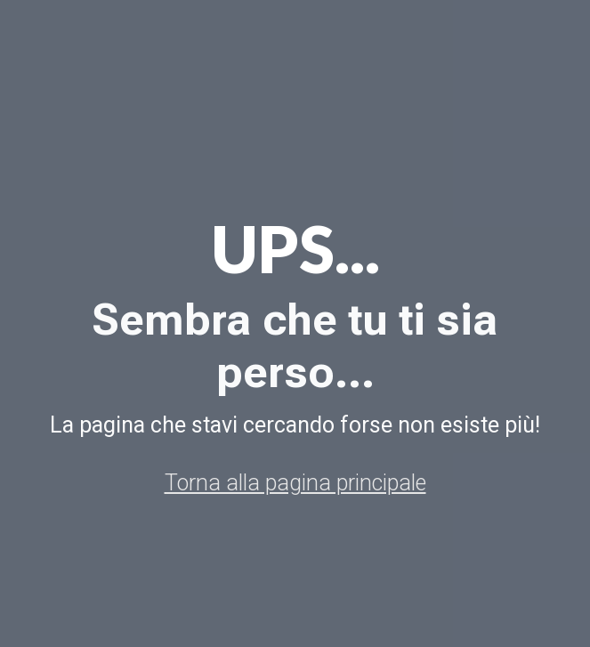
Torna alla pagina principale (295, 483)
